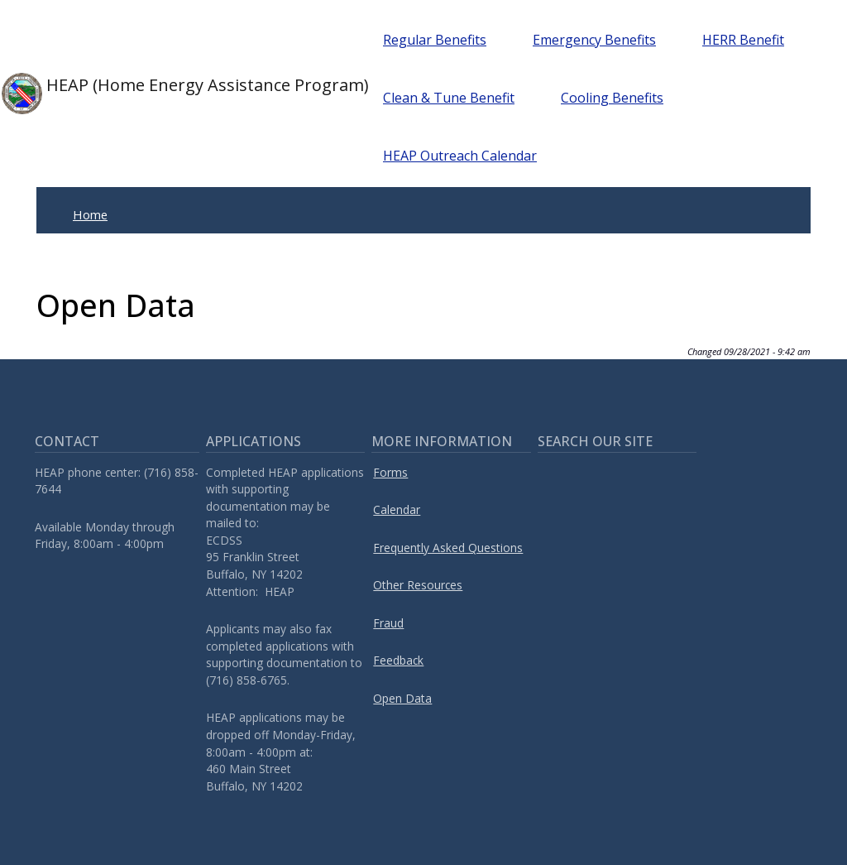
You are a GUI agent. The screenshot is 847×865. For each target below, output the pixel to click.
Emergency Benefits (594, 40)
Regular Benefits (434, 40)
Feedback (398, 660)
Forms (390, 472)
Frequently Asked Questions (448, 547)
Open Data (402, 698)
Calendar (396, 509)
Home (90, 214)
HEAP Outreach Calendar (460, 156)
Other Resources (417, 585)
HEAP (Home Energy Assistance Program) (166, 93)
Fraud (388, 623)
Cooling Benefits (612, 98)
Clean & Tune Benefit (448, 98)
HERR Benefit (743, 40)
